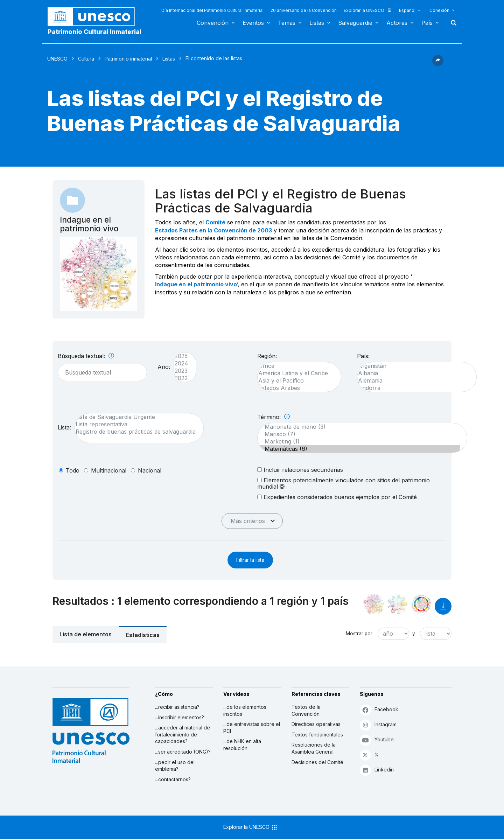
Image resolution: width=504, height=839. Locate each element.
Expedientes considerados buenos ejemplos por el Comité (337, 497)
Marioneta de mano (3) (359, 427)
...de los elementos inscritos (244, 710)
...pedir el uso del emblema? (175, 765)
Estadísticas (143, 634)
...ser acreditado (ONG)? (183, 752)
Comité (215, 222)
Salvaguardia (355, 22)
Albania (413, 373)
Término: (273, 416)
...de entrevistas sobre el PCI (251, 727)
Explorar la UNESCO (368, 10)
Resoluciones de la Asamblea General (314, 748)
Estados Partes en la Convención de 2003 (213, 230)
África (296, 366)
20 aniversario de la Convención (304, 10)
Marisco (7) (359, 434)
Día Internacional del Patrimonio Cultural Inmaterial (212, 10)
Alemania (413, 380)
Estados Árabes (296, 388)
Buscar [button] (451, 22)
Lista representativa (135, 424)
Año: (164, 366)
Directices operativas (316, 724)
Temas (286, 22)
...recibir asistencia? (177, 707)
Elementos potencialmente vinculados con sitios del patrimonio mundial (343, 483)
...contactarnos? (173, 779)
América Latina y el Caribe (296, 373)
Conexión (439, 10)
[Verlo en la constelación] (373, 604)
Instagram (378, 724)
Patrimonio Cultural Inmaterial (94, 31)
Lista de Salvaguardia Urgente (135, 417)
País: (363, 355)
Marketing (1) (359, 441)
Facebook (379, 709)
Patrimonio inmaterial (128, 59)
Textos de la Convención (306, 710)
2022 (181, 378)
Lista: (64, 427)
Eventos (253, 22)
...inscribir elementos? (179, 717)
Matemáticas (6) (359, 449)
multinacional (108, 470)
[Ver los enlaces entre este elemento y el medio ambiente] (397, 604)
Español (407, 10)
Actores (396, 22)
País (427, 22)
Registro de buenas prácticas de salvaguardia (135, 431)
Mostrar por (359, 633)
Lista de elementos (85, 634)
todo (72, 470)
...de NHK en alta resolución (242, 744)
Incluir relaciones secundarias (300, 469)
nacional (149, 470)
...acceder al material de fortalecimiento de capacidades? (182, 734)
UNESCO (57, 59)
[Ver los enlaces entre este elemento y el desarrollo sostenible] (421, 604)
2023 (181, 371)
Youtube (377, 739)
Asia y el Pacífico (296, 380)
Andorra (413, 388)
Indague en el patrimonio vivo (196, 284)
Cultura (86, 59)
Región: (267, 355)
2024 (181, 363)
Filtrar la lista (250, 560)
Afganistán (413, 366)
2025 (181, 356)
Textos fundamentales (317, 734)
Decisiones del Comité (317, 762)
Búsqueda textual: (86, 355)
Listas (316, 22)
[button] (437, 64)
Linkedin (377, 769)
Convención (213, 22)
